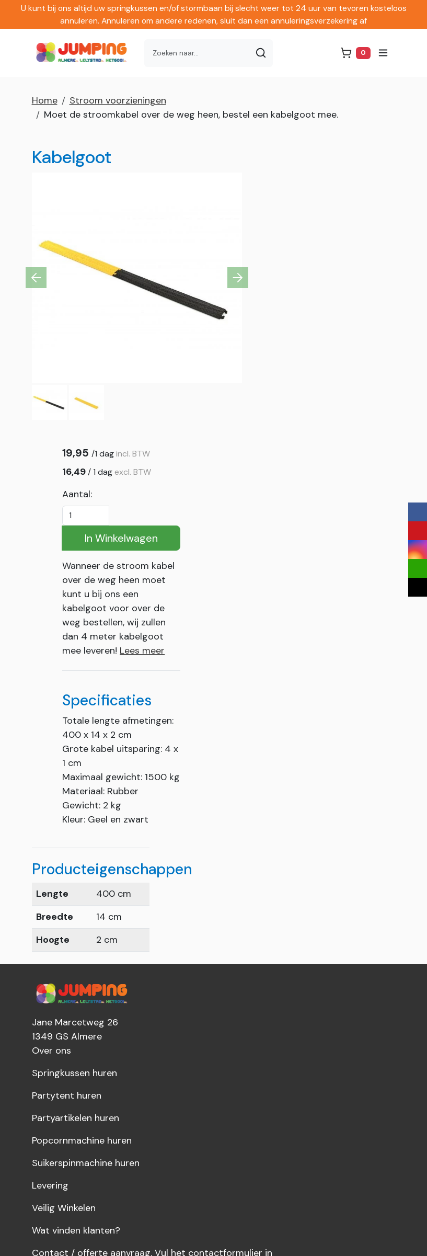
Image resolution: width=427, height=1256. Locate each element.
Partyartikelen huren (75, 860)
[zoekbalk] (197, 53)
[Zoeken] (261, 53)
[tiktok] (417, 587)
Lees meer (359, 386)
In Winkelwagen (337, 274)
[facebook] (417, 512)
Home (44, 100)
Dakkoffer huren (66, 1062)
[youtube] (417, 530)
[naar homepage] (84, 52)
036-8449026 (69, 1111)
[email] (417, 568)
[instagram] (417, 549)
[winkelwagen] (355, 53)
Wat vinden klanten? (76, 972)
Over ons (51, 792)
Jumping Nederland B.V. (82, 1040)
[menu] (383, 52)
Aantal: (294, 230)
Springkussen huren (74, 815)
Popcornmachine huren (82, 882)
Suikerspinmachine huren (86, 905)
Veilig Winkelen (64, 950)
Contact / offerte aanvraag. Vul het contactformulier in (152, 995)
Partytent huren (66, 837)
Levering (50, 927)
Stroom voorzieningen (118, 100)
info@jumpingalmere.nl (86, 1134)
